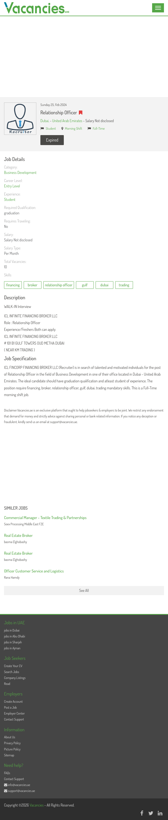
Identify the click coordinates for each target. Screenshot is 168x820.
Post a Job (10, 707)
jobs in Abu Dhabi (14, 636)
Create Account (13, 701)
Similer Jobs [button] (16, 508)
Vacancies (37, 805)
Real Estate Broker (18, 535)
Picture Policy (12, 749)
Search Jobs (11, 672)
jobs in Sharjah (13, 642)
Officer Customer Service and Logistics (34, 571)
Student (51, 128)
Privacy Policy (12, 743)
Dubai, (45, 120)
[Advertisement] (84, 56)
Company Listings (15, 678)
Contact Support (14, 719)
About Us (9, 737)
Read (7, 684)
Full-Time (99, 128)
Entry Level (12, 186)
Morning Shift (73, 128)
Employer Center (14, 713)
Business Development (20, 172)
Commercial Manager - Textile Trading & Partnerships (45, 517)
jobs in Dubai (11, 630)
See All (84, 590)
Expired (52, 140)
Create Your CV (13, 666)
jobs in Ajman (12, 648)
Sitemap (9, 755)
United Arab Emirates (67, 120)
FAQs (7, 773)
